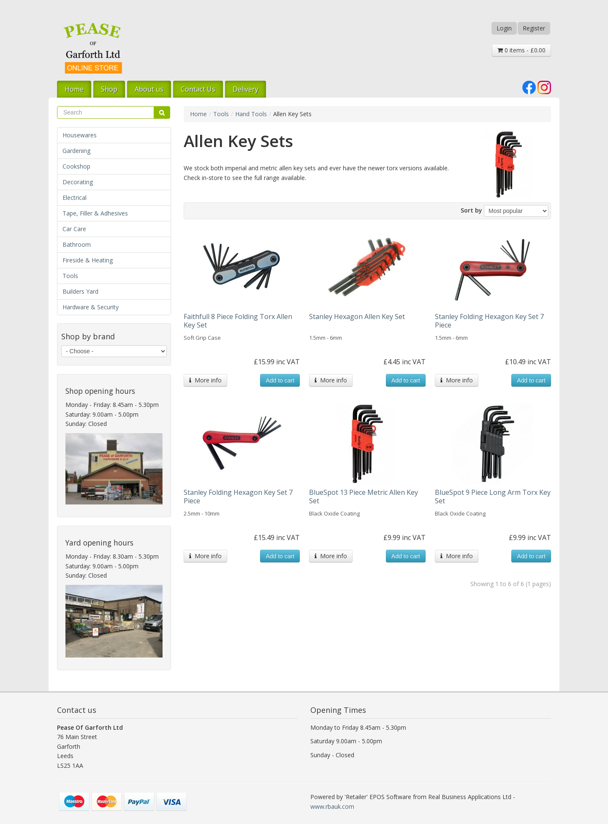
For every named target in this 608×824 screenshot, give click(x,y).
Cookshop (76, 166)
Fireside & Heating (87, 260)
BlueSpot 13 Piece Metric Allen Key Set (363, 496)
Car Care (74, 229)
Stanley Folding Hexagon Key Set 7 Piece (489, 321)
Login (504, 28)
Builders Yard (80, 291)
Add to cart (280, 380)
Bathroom (76, 244)
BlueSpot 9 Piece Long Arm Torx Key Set (493, 496)
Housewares (79, 135)
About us (149, 89)
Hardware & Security (90, 307)
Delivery (245, 89)
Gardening (76, 151)
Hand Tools (251, 114)
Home (74, 89)
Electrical (74, 198)
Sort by (471, 210)
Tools (70, 276)
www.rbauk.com (332, 806)
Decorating (77, 182)
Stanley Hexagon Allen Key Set (357, 316)
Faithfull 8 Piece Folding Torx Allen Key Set (238, 321)
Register (534, 28)
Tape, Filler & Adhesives (95, 213)
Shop (109, 89)
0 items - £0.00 (521, 50)
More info (205, 380)
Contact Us (198, 89)
